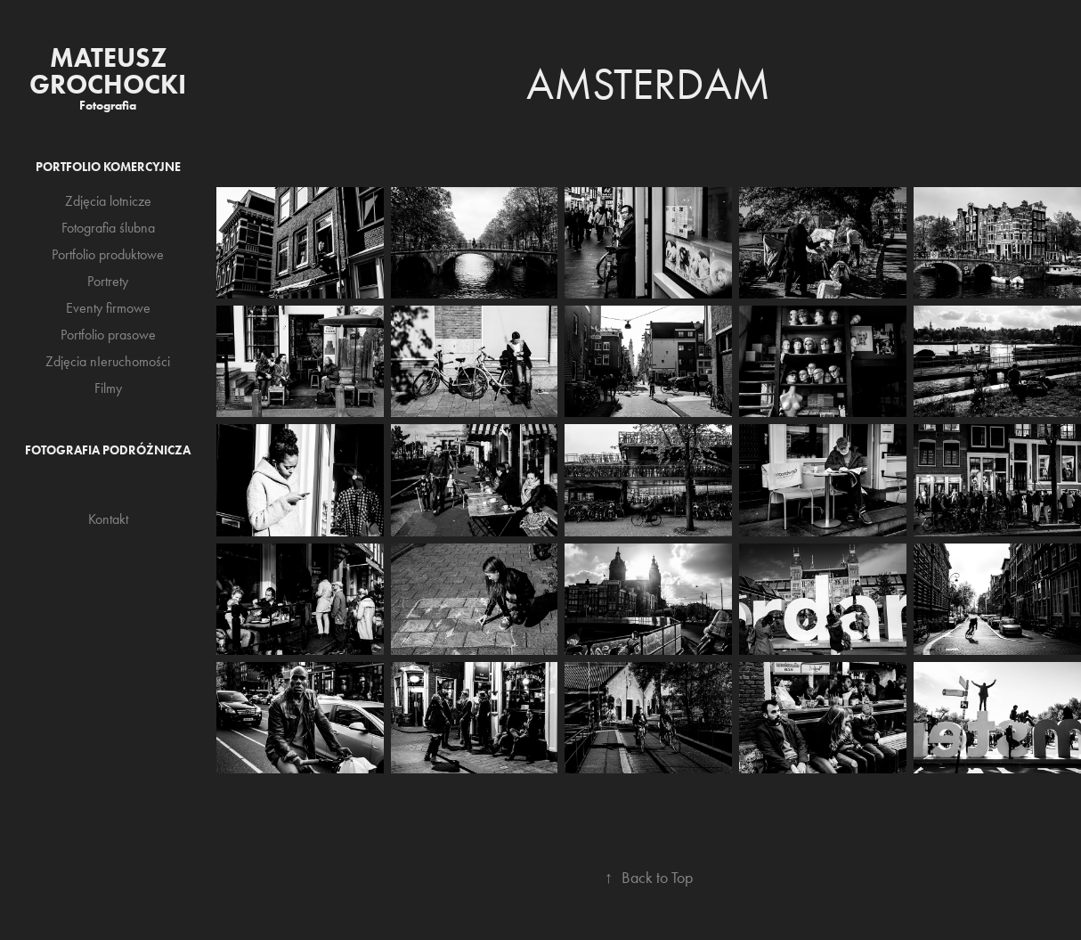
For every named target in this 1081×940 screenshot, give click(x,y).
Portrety (107, 281)
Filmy (108, 388)
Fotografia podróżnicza (108, 450)
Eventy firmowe (108, 307)
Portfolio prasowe (108, 334)
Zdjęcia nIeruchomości (107, 361)
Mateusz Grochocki (107, 71)
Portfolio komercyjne (108, 167)
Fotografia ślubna (108, 227)
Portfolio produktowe (108, 254)
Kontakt (108, 519)
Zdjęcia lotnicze (108, 200)
